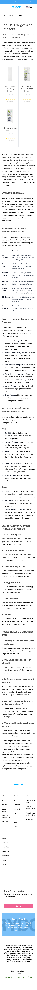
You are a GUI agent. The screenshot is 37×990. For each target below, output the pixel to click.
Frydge (18, 973)
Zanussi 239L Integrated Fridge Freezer (27, 88)
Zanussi (16, 818)
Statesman (17, 804)
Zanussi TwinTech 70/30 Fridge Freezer (10, 88)
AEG (15, 813)
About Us (5, 842)
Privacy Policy (6, 860)
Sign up (18, 906)
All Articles (29, 819)
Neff (15, 800)
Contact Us (5, 847)
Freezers (4, 804)
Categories (5, 822)
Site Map (4, 864)
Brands (11, 15)
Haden (16, 822)
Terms (4, 869)
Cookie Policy (6, 851)
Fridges (4, 800)
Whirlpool (17, 809)
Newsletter (5, 856)
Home (4, 15)
